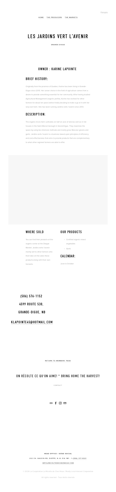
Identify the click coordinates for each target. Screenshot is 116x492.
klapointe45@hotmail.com (32, 322)
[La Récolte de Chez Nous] (60, 403)
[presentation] (34, 56)
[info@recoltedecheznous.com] (64, 403)
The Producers (54, 17)
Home (41, 17)
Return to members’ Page (58, 361)
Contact (58, 385)
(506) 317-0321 (80, 458)
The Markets (71, 17)
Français (104, 12)
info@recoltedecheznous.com (58, 463)
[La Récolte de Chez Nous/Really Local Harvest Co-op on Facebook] (55, 403)
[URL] (51, 403)
